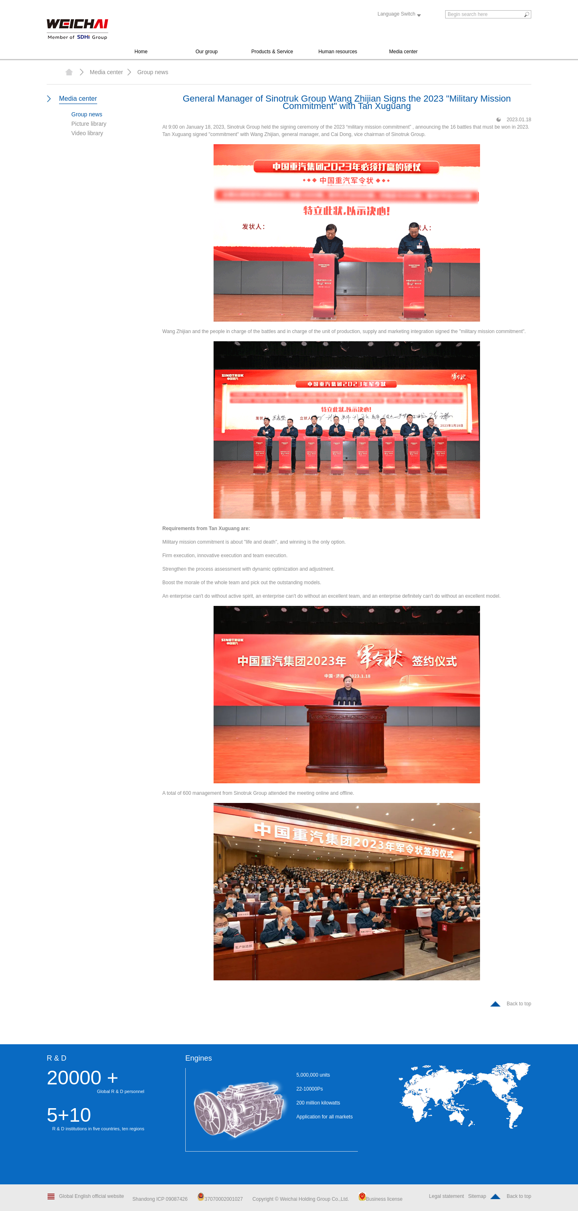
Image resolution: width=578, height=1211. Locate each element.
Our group (207, 51)
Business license (381, 1199)
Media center (403, 51)
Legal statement (446, 1196)
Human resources (338, 51)
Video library (87, 133)
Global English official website (91, 1196)
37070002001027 (220, 1199)
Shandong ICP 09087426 (160, 1199)
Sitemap (477, 1196)
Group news (152, 72)
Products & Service (272, 51)
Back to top (519, 1004)
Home (141, 51)
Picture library (89, 123)
